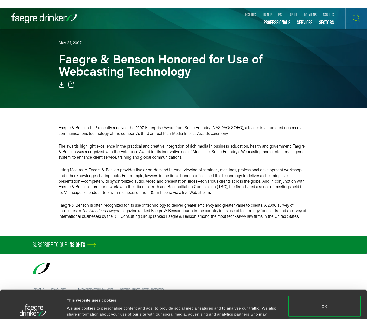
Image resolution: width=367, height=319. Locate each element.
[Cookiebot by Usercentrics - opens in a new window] (33, 309)
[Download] (62, 85)
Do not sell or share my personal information (324, 302)
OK (324, 280)
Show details (78, 308)
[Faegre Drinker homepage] (44, 18)
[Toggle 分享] (71, 85)
